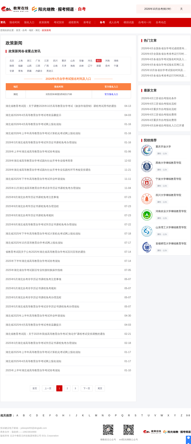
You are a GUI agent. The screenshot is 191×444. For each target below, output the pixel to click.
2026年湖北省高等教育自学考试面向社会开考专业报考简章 (39, 160)
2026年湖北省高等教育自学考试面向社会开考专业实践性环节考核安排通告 (48, 169)
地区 (31, 30)
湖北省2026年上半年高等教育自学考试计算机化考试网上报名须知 (43, 133)
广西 (46, 65)
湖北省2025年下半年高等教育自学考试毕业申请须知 (35, 179)
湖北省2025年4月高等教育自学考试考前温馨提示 (33, 324)
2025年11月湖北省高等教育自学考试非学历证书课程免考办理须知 (43, 188)
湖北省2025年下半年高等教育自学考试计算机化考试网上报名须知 (43, 233)
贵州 (107, 65)
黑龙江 (50, 71)
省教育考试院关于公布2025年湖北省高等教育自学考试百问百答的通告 (46, 251)
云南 (55, 65)
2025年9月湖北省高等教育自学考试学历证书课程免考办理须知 (41, 224)
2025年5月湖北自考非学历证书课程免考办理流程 (33, 297)
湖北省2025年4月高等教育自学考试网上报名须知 (33, 361)
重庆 (64, 60)
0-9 (188, 415)
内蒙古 (39, 71)
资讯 (2, 22)
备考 (102, 22)
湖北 (37, 30)
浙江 (29, 60)
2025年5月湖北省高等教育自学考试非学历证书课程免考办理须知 (42, 306)
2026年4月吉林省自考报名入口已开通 (162, 125)
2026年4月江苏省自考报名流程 (159, 103)
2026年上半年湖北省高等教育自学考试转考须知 (33, 151)
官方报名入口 (111, 94)
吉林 (81, 65)
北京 (12, 60)
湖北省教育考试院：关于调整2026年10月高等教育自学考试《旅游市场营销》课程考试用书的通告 (61, 106)
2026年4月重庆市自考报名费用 (159, 120)
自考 (24, 30)
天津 (64, 65)
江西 (38, 65)
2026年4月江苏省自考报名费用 (159, 114)
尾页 (100, 388)
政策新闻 (46, 30)
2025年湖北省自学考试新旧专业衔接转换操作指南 (34, 270)
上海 (20, 60)
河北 (90, 60)
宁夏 (116, 65)
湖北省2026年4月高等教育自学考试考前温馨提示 (33, 115)
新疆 (98, 65)
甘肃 (12, 71)
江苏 (46, 60)
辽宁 (90, 65)
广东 (38, 60)
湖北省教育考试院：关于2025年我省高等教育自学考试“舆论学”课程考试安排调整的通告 (55, 334)
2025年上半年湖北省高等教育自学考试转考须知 (33, 370)
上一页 (48, 388)
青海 (20, 71)
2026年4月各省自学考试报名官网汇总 (162, 64)
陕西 (12, 65)
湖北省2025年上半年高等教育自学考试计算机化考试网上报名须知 (43, 352)
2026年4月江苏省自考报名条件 (159, 98)
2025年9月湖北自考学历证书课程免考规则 (30, 215)
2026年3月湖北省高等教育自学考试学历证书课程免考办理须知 (41, 142)
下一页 (86, 388)
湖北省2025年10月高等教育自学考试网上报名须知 (34, 242)
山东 (72, 60)
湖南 (116, 60)
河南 (107, 60)
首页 (18, 30)
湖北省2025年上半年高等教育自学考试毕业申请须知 (35, 315)
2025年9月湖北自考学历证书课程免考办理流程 (32, 206)
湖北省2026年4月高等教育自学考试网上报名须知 (33, 124)
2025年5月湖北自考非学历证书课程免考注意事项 (33, 279)
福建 (20, 65)
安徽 (81, 60)
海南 (72, 65)
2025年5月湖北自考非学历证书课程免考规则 (31, 288)
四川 (55, 60)
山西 (29, 65)
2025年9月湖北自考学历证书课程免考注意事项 (32, 197)
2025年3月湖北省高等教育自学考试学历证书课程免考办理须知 (41, 343)
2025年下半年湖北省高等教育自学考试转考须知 (33, 261)
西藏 (29, 71)
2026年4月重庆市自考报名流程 (159, 109)
